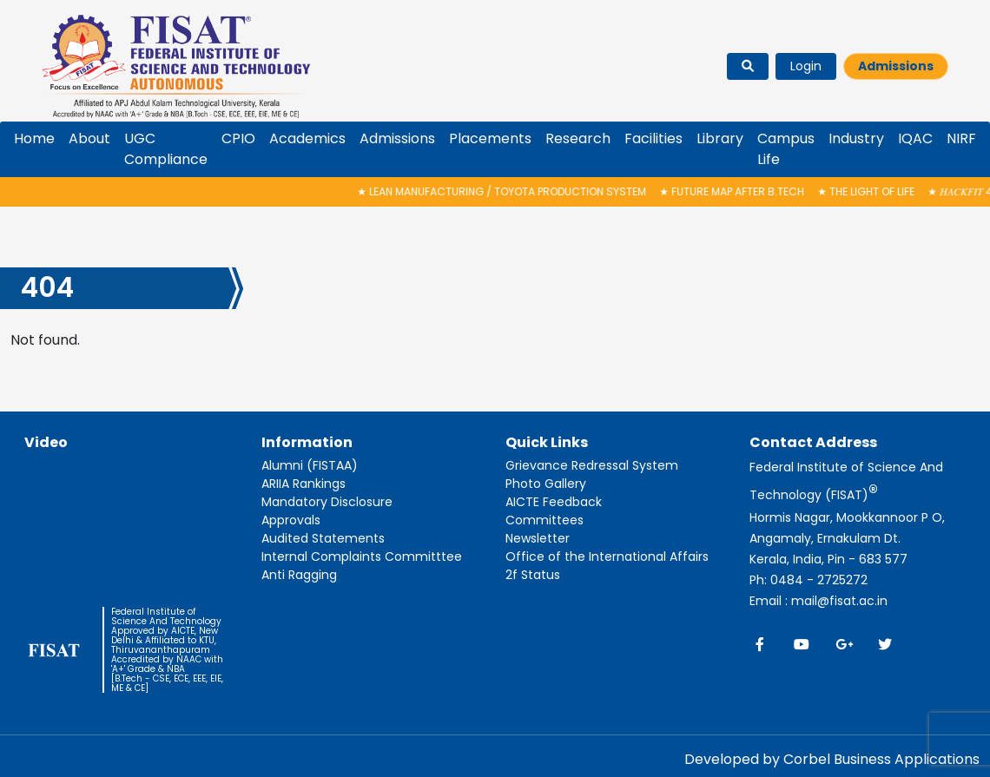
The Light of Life (875, 191)
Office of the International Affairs (607, 556)
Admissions (896, 66)
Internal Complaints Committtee (361, 556)
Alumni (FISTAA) (309, 465)
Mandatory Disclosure (327, 501)
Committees (544, 520)
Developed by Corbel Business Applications (832, 759)
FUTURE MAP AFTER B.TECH (741, 191)
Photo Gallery (545, 483)
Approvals (290, 520)
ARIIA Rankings (303, 483)
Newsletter (537, 538)
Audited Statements (323, 538)
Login (806, 66)
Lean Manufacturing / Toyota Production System (511, 191)
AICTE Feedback (553, 501)
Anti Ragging (299, 574)
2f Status (532, 574)
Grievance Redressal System (591, 465)
